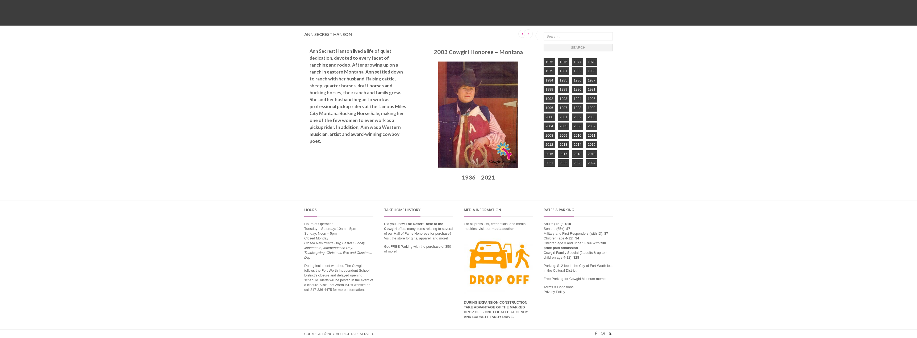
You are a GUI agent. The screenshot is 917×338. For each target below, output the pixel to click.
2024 (591, 163)
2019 (591, 154)
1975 (549, 62)
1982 (577, 71)
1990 (577, 89)
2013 (563, 144)
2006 (577, 126)
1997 (563, 108)
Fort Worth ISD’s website (347, 285)
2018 (577, 154)
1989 (563, 89)
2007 (591, 126)
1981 (563, 71)
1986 (577, 80)
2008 (549, 135)
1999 (591, 108)
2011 (591, 135)
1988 (549, 89)
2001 (563, 117)
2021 (549, 163)
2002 (577, 117)
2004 (549, 126)
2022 (563, 163)
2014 (577, 144)
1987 (591, 80)
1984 (549, 80)
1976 (563, 62)
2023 (577, 163)
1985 (563, 80)
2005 (563, 126)
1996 (549, 108)
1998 (577, 108)
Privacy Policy (554, 292)
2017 (563, 154)
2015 (591, 144)
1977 (577, 62)
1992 (549, 99)
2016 (549, 154)
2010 (577, 135)
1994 (577, 99)
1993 (563, 99)
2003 (591, 117)
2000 (549, 117)
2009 (563, 135)
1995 (591, 99)
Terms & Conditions (559, 287)
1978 (591, 62)
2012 (549, 144)
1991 (591, 89)
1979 (549, 71)
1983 (591, 71)
